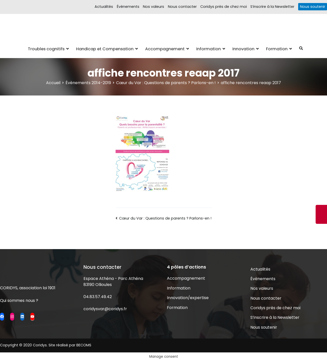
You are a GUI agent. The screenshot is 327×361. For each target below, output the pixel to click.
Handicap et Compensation (105, 49)
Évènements (128, 6)
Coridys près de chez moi (223, 6)
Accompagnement (165, 49)
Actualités (104, 6)
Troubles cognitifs (46, 49)
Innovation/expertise (188, 298)
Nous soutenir (312, 6)
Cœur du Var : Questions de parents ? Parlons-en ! (165, 218)
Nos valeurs (153, 6)
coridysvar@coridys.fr (105, 309)
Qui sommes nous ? (19, 300)
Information (208, 49)
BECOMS (83, 345)
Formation (277, 49)
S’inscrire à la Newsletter (272, 6)
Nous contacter (182, 6)
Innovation (243, 49)
